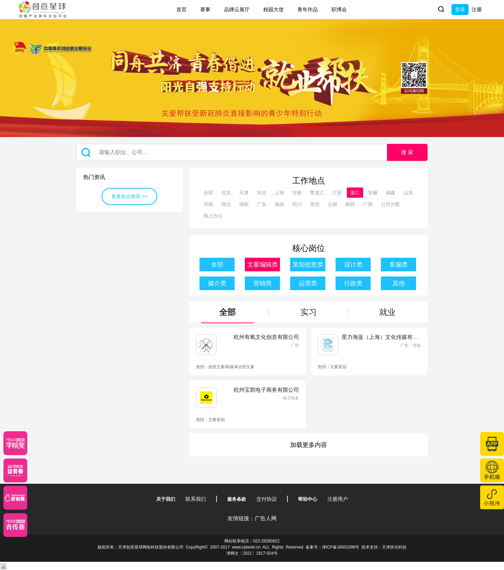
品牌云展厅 (237, 9)
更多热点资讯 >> (129, 196)
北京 (226, 192)
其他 (398, 283)
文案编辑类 (262, 264)
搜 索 (407, 152)
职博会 (339, 9)
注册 (477, 9)
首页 (181, 9)
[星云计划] (15, 443)
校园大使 (273, 9)
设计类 (353, 264)
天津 (244, 192)
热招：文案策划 (332, 366)
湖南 (244, 204)
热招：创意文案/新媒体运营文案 (225, 366)
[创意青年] (15, 525)
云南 (332, 204)
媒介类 (217, 283)
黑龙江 (317, 192)
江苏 (337, 192)
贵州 (315, 204)
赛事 (205, 9)
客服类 (398, 264)
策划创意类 (308, 264)
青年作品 (307, 9)
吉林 (297, 192)
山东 (408, 192)
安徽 (372, 192)
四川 (297, 204)
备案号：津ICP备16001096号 (332, 547)
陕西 (350, 204)
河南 (208, 204)
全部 (208, 192)
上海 (279, 192)
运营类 (308, 283)
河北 (261, 192)
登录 (460, 9)
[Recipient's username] (231, 152)
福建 (390, 192)
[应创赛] (15, 498)
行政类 (353, 283)
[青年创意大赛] (15, 470)
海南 (279, 204)
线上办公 (213, 216)
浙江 (355, 192)
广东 (261, 204)
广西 (368, 204)
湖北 (226, 204)
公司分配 (390, 204)
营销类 (262, 283)
